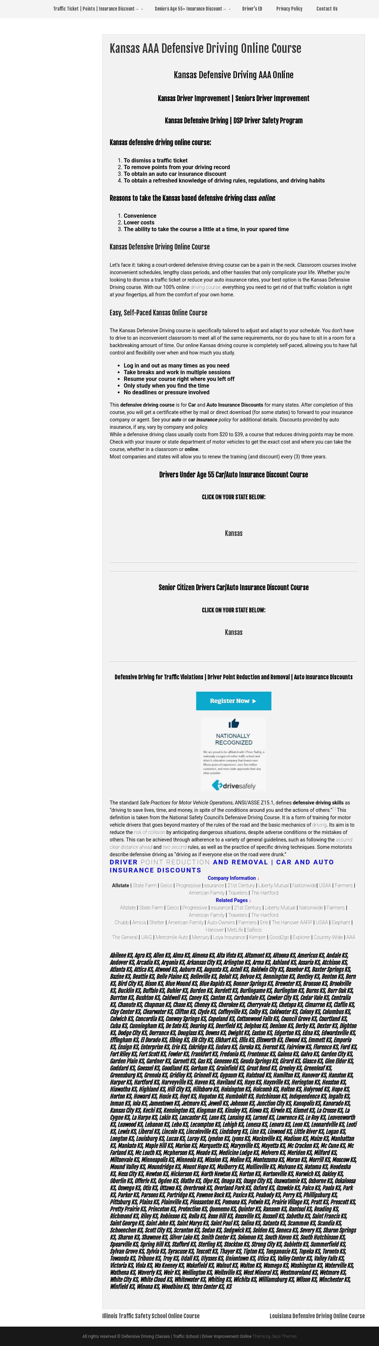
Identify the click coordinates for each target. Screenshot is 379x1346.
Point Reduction (176, 862)
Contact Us (327, 9)
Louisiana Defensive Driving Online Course (317, 1316)
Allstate (128, 907)
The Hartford (264, 893)
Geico (166, 885)
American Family (206, 893)
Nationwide (304, 885)
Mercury (201, 937)
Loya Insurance (229, 937)
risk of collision (149, 832)
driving (320, 825)
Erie (264, 922)
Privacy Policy (289, 9)
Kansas (234, 533)
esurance (214, 885)
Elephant (341, 922)
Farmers (344, 885)
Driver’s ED (252, 9)
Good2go (279, 937)
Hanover (215, 930)
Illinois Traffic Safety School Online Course (151, 1316)
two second (175, 847)
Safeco (254, 930)
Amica (139, 922)
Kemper (257, 937)
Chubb (122, 922)
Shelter (156, 922)
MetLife (235, 930)
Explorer (301, 937)
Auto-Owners (221, 922)
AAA (350, 937)
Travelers (238, 893)
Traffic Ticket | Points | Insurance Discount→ (96, 9)
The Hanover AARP (292, 922)
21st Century (241, 885)
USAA (325, 885)
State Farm (144, 885)
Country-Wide (328, 937)
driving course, (206, 287)
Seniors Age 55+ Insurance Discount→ (191, 9)
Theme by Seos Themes (274, 1336)
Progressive (188, 885)
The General (125, 937)
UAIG (146, 937)
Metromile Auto (172, 937)
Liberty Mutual (273, 885)
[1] (334, 809)
